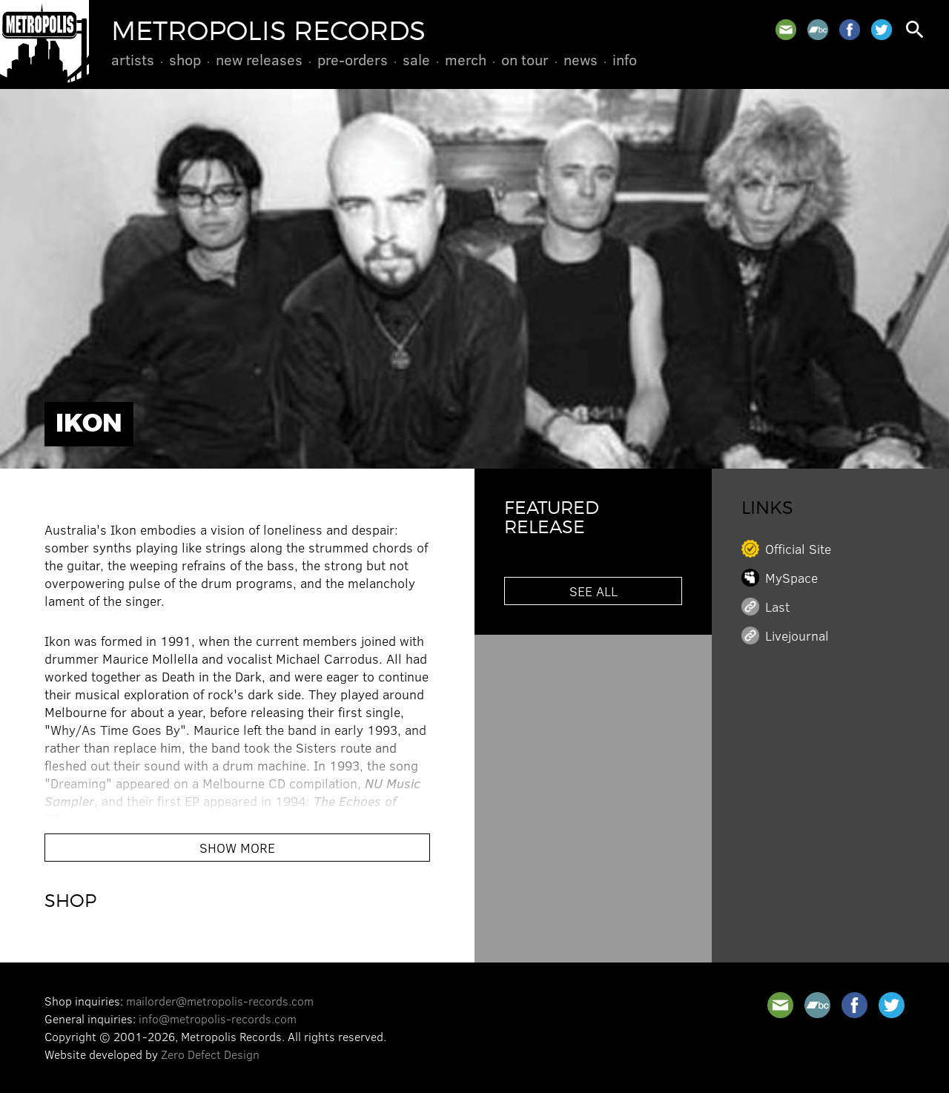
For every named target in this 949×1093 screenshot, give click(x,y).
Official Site (798, 549)
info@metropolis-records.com (218, 1018)
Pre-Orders (352, 59)
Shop (185, 59)
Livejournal (797, 635)
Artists (132, 59)
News (580, 59)
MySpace (791, 578)
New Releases (259, 59)
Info (624, 59)
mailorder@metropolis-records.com (220, 1000)
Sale (416, 59)
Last (777, 606)
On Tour (525, 59)
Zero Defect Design (210, 1054)
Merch (465, 59)
